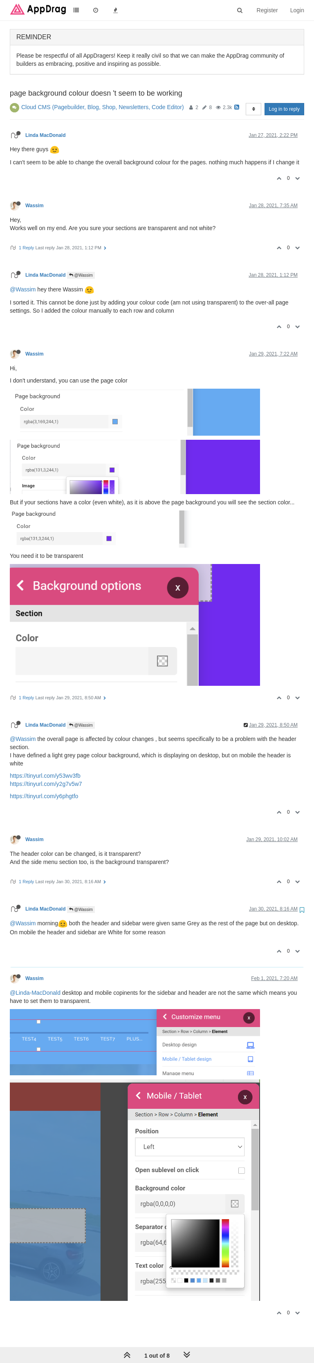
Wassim (34, 205)
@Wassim (81, 275)
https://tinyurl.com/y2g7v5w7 (46, 784)
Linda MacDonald (45, 135)
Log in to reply (284, 109)
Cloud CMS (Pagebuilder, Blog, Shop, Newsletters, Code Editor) (102, 107)
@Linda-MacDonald (35, 992)
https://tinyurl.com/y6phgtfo (44, 796)
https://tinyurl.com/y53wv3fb (45, 775)
